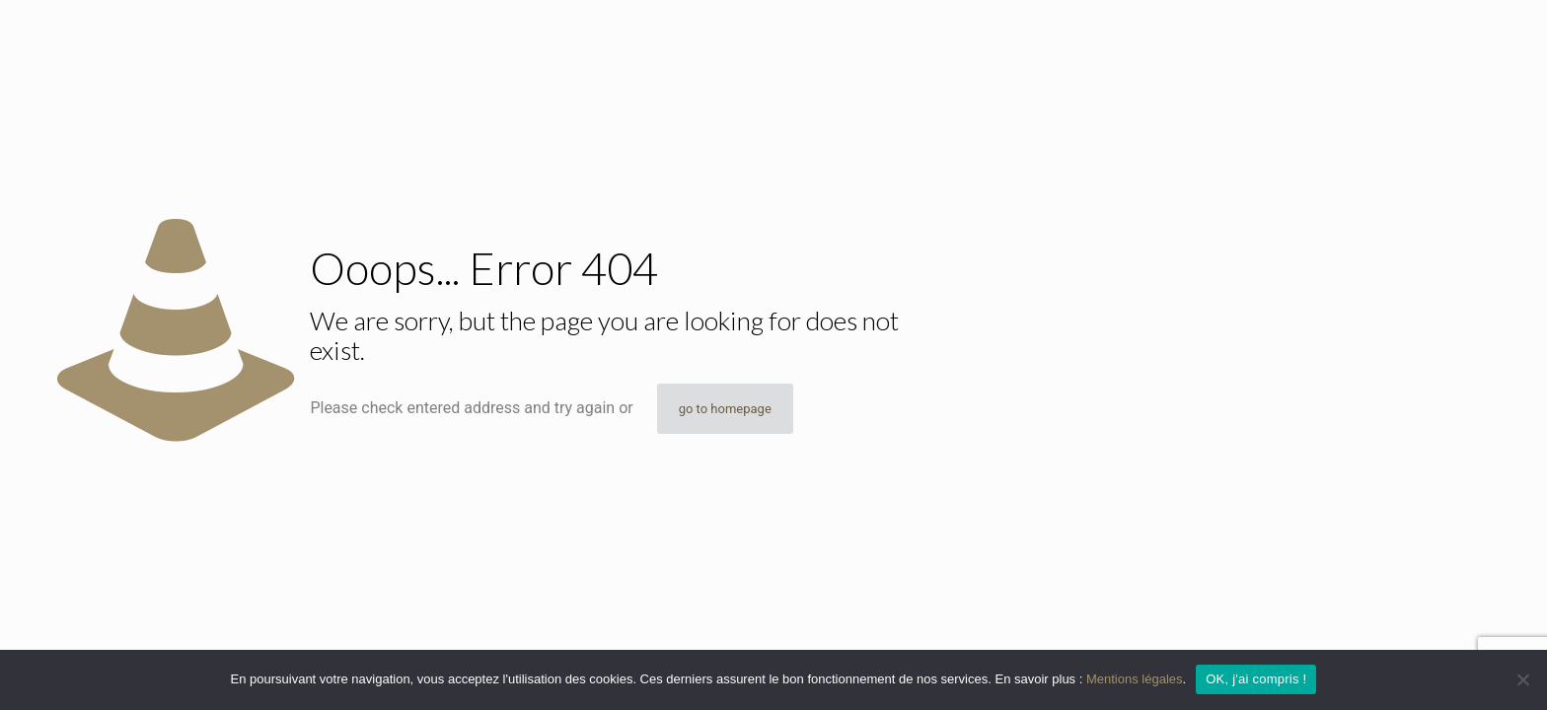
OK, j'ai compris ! (1256, 679)
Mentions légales (1134, 679)
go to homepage (725, 408)
